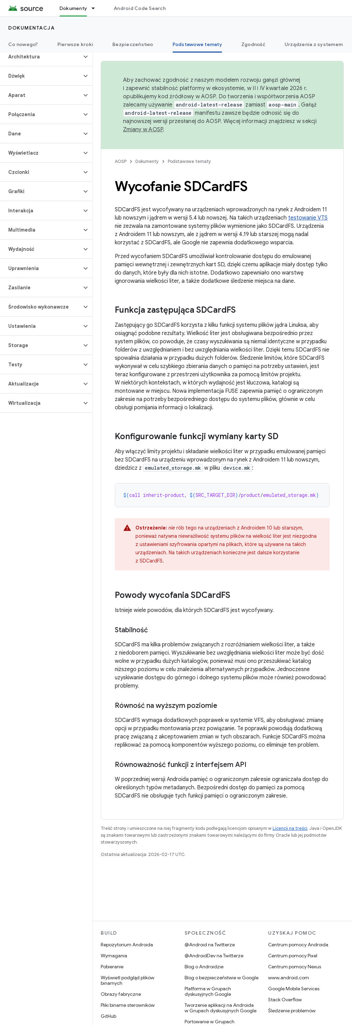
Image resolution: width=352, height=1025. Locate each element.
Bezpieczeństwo (132, 44)
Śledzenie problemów (292, 1010)
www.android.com (288, 977)
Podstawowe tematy (189, 161)
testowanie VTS (308, 217)
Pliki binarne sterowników (128, 1005)
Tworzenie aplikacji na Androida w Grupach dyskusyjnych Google (220, 1008)
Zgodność (253, 44)
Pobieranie (112, 966)
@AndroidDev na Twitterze (214, 955)
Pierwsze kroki (75, 44)
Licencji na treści (290, 828)
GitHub (108, 1016)
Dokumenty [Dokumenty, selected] (73, 8)
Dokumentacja (31, 28)
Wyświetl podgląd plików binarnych (127, 980)
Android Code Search (140, 8)
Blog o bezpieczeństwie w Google (221, 977)
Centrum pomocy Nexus (294, 966)
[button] (40, 56)
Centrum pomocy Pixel (292, 955)
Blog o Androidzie (204, 966)
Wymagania (114, 955)
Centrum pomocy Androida (298, 945)
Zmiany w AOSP (143, 129)
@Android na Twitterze (210, 945)
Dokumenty (147, 161)
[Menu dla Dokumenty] (96, 8)
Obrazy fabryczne (121, 994)
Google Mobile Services (293, 988)
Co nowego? (23, 44)
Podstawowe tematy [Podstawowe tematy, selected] (197, 44)
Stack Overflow (285, 999)
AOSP (120, 161)
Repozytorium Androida (127, 945)
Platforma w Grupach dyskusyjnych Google (208, 991)
